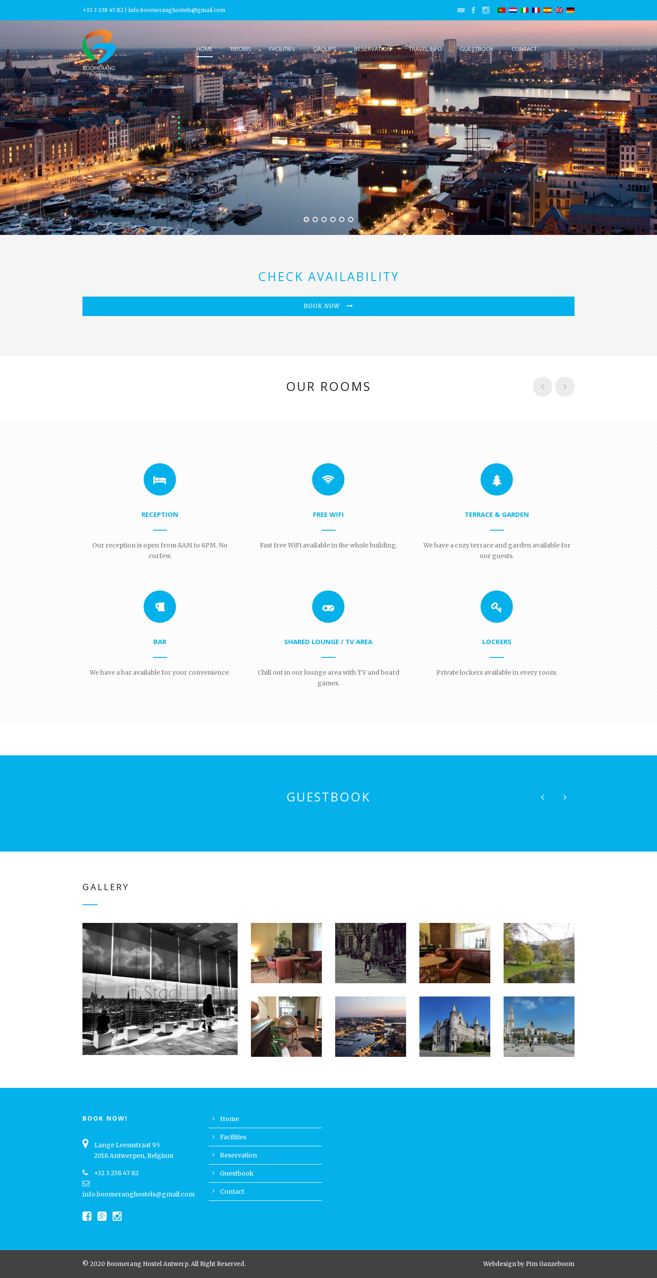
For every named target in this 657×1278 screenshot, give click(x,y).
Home (204, 49)
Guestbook (477, 49)
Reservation (372, 49)
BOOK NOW (328, 306)
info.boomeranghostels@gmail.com (176, 10)
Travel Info (425, 49)
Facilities (282, 49)
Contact (524, 49)
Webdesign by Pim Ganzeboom (529, 1264)
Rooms (241, 49)
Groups (324, 49)
